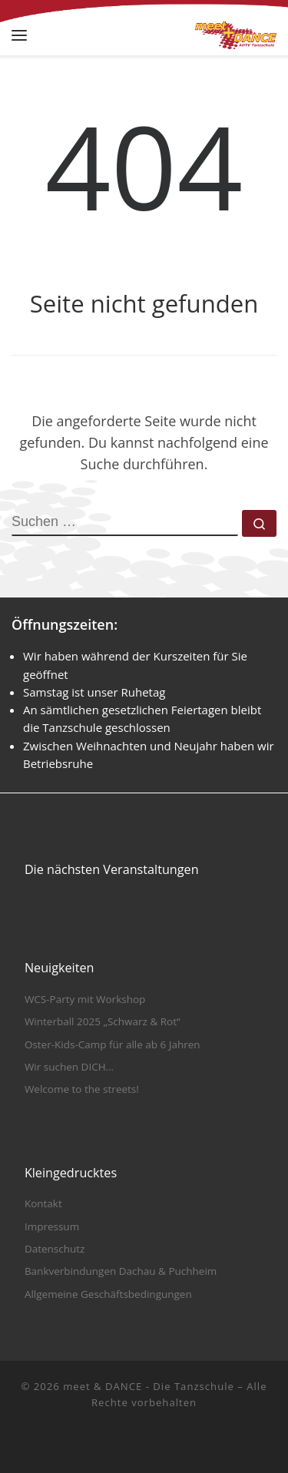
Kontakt (43, 1203)
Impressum (52, 1226)
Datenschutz (55, 1249)
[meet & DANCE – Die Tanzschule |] (235, 33)
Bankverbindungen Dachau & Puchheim (121, 1271)
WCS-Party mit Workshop (85, 999)
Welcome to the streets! (82, 1089)
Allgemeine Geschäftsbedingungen (108, 1294)
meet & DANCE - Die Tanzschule (148, 1386)
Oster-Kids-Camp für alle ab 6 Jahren (112, 1044)
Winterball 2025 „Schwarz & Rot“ (102, 1021)
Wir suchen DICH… (69, 1067)
